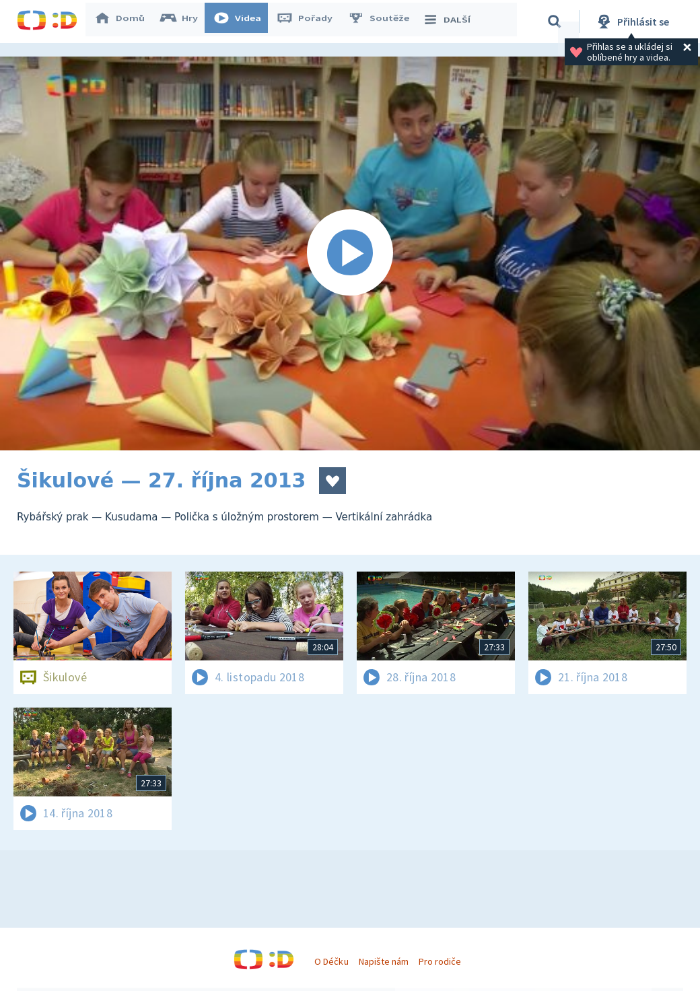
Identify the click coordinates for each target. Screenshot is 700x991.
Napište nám (384, 961)
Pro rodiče (440, 961)
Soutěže (384, 21)
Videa (243, 21)
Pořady (310, 21)
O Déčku (331, 961)
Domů (125, 21)
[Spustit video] (350, 253)
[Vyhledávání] (554, 21)
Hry (185, 21)
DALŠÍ (452, 21)
